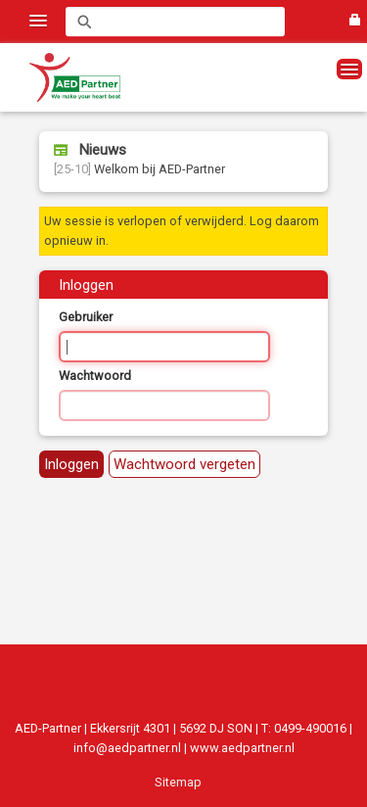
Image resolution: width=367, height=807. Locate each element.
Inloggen (71, 464)
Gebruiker (86, 316)
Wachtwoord (95, 375)
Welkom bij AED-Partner (139, 169)
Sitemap (178, 782)
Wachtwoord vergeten (184, 464)
